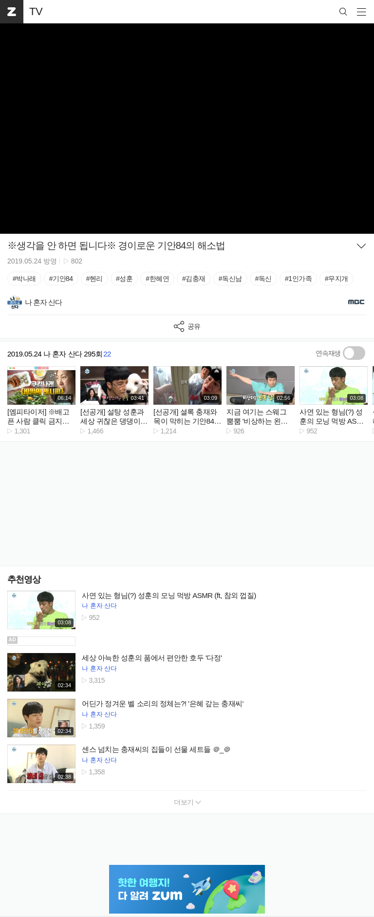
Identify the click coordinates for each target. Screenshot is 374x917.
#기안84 (61, 278)
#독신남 (230, 278)
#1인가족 (298, 278)
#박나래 (24, 278)
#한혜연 (157, 278)
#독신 (263, 278)
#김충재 (194, 278)
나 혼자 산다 (99, 605)
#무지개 (336, 278)
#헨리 (94, 278)
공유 (187, 326)
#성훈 (124, 278)
